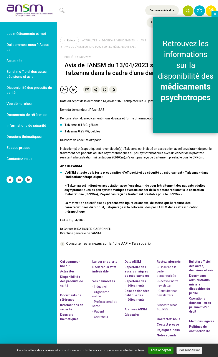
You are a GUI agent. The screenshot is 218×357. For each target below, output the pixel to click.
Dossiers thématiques (69, 317)
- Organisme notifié (100, 294)
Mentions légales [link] (201, 321)
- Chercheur (100, 317)
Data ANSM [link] (133, 261)
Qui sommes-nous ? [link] (70, 264)
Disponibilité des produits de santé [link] (29, 90)
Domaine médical (162, 10)
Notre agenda (167, 335)
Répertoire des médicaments (135, 283)
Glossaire (132, 314)
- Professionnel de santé (104, 304)
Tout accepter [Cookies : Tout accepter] (160, 350)
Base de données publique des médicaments (137, 295)
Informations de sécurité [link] (26, 126)
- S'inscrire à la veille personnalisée (167, 271)
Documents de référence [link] (26, 115)
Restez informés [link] (169, 261)
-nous (168, 330)
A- (73, 89)
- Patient (98, 311)
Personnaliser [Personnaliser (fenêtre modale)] (189, 350)
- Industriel (99, 286)
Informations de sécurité (71, 307)
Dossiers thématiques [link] (24, 137)
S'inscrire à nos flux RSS (167, 307)
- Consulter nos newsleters (167, 293)
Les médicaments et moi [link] (26, 34)
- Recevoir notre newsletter (167, 283)
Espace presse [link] (18, 148)
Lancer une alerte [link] (104, 261)
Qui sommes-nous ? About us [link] (28, 47)
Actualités (89, 40)
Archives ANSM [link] (136, 309)
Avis (143, 40)
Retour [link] (69, 40)
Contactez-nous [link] (19, 159)
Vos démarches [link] (19, 104)
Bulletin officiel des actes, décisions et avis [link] (27, 74)
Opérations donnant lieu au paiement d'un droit (200, 305)
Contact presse (168, 324)
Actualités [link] (14, 61)
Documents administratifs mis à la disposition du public (199, 284)
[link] (28, 11)
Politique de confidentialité (199, 329)
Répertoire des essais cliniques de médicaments (137, 271)
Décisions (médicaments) (118, 40)
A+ (64, 89)
